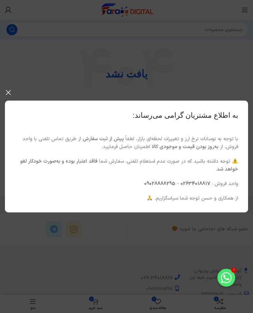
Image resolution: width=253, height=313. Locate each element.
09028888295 (159, 184)
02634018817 (195, 184)
